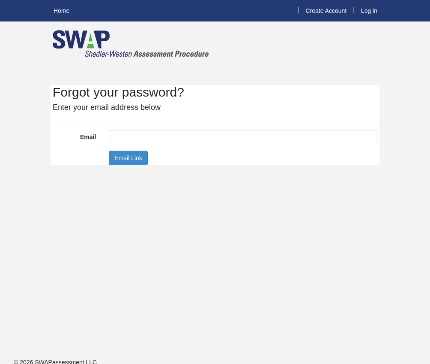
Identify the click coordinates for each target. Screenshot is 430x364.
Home (61, 10)
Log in (369, 10)
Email (88, 136)
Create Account (325, 10)
